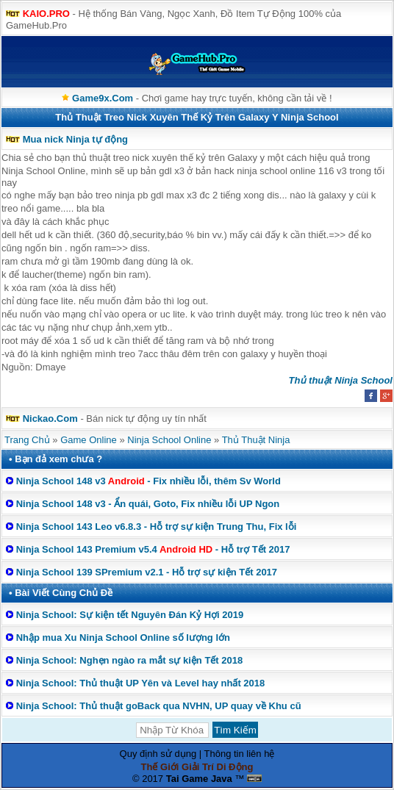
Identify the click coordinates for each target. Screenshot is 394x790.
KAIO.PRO (46, 13)
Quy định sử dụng (158, 753)
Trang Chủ (27, 439)
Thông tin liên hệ (239, 753)
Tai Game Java (199, 778)
